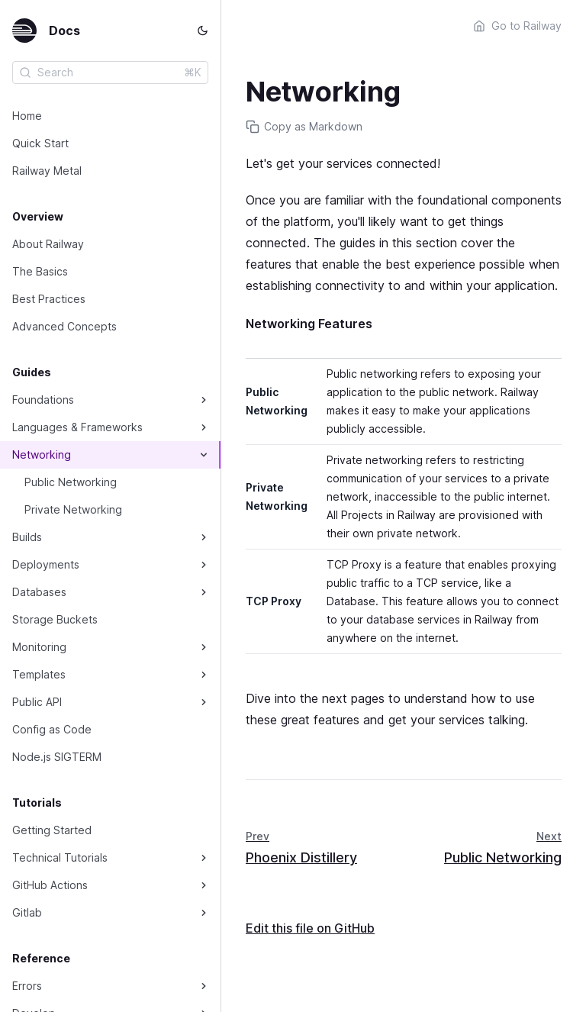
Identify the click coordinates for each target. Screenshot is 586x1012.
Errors (27, 985)
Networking (41, 454)
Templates (39, 674)
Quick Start (40, 143)
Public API (37, 701)
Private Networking (73, 509)
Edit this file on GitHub (310, 928)
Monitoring (39, 646)
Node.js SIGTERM (56, 756)
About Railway (48, 243)
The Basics (40, 271)
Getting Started (52, 829)
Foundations (43, 399)
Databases (39, 591)
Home (27, 115)
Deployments (45, 564)
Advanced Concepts (64, 326)
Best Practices (48, 298)
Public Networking (70, 481)
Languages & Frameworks (77, 427)
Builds (27, 536)
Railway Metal (47, 170)
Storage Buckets (55, 619)
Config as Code (52, 729)
